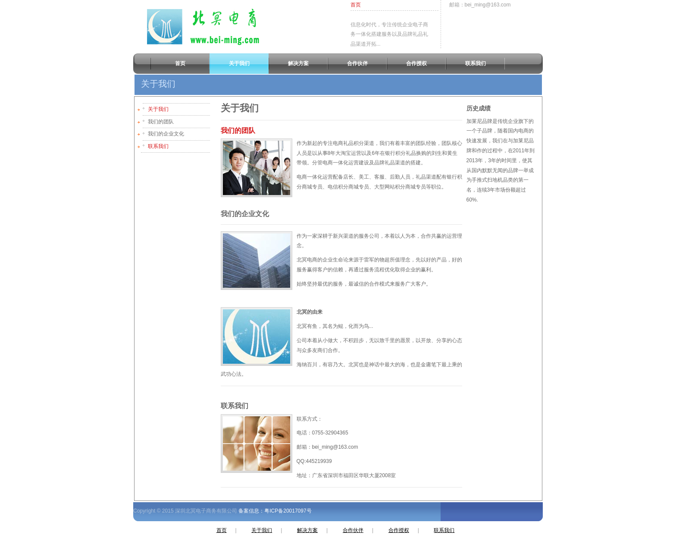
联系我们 (158, 146)
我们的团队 (238, 130)
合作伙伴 (353, 530)
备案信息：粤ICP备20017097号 (274, 511)
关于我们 (158, 109)
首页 (356, 5)
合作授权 (398, 530)
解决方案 (307, 530)
